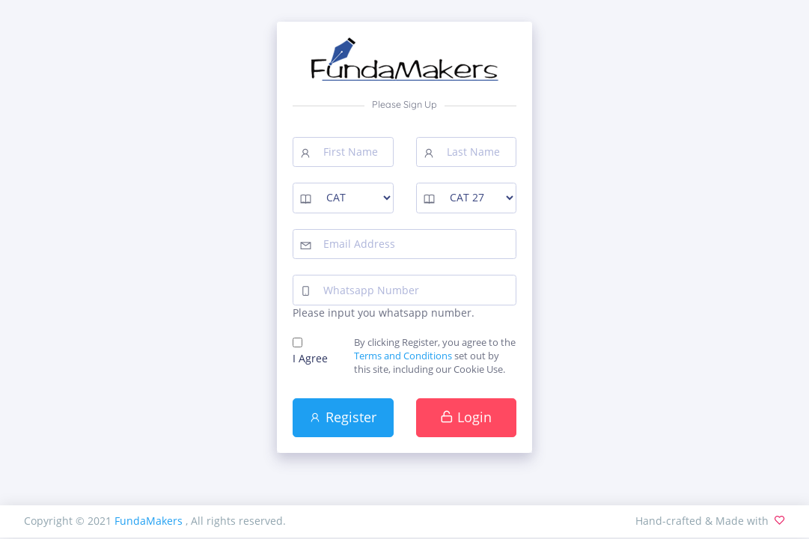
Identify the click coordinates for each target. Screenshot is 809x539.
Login (466, 417)
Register (342, 417)
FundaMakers (150, 521)
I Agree (310, 358)
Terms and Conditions (403, 356)
